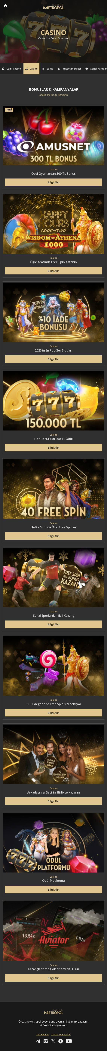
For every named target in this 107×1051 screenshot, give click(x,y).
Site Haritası (42, 1034)
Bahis (47, 68)
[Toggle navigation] (100, 6)
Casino (31, 68)
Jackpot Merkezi (69, 68)
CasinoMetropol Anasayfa (6, 5)
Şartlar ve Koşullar (61, 1034)
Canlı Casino (11, 68)
